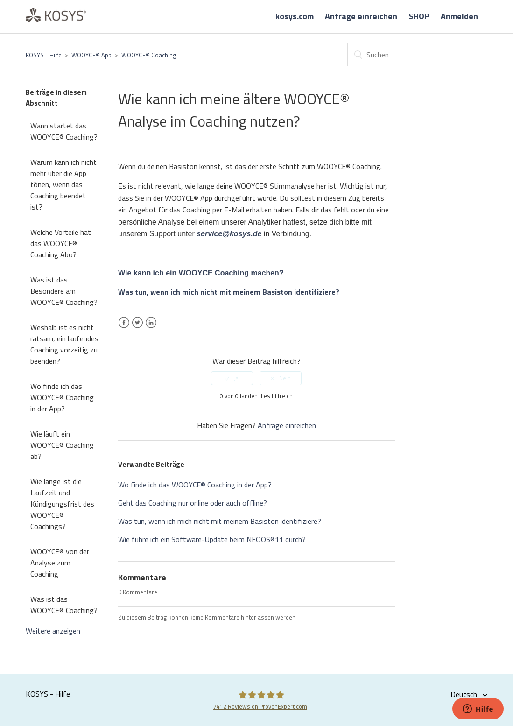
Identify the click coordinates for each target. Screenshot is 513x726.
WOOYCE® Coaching (148, 55)
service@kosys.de (229, 234)
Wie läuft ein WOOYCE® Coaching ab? (62, 445)
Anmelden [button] (459, 16)
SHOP (418, 16)
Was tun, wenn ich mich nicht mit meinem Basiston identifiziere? (219, 521)
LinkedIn (151, 328)
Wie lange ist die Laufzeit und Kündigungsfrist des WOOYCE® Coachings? (62, 504)
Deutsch (464, 694)
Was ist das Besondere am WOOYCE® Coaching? (64, 291)
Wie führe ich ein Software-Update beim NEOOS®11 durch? (212, 539)
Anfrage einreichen (361, 16)
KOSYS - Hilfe (44, 55)
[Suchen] (417, 54)
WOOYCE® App (91, 55)
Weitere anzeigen (53, 630)
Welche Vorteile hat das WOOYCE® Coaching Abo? (60, 243)
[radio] (232, 378)
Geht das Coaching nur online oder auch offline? (192, 502)
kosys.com (294, 16)
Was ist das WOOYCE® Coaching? (64, 604)
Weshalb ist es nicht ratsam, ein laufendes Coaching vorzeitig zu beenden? (64, 344)
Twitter (137, 328)
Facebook (124, 328)
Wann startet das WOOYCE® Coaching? (64, 131)
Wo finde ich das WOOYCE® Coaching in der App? (62, 397)
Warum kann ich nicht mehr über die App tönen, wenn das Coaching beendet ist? (63, 184)
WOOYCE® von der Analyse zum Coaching (59, 562)
